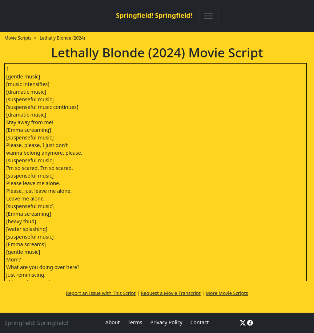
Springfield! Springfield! (154, 15)
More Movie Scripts (227, 293)
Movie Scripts (18, 38)
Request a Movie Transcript (171, 293)
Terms (135, 322)
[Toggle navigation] (208, 16)
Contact (199, 322)
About (112, 322)
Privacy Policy (166, 322)
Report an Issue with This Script (101, 293)
